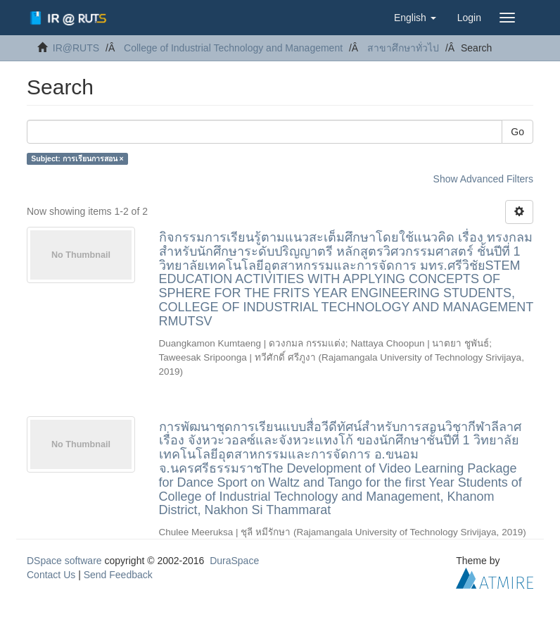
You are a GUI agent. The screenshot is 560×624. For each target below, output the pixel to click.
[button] (415, 17)
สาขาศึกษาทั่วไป (403, 48)
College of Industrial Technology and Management (233, 48)
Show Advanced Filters (483, 179)
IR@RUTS (76, 48)
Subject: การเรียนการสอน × (77, 158)
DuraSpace (234, 560)
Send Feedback (118, 574)
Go (517, 131)
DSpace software (64, 560)
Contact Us (51, 574)
